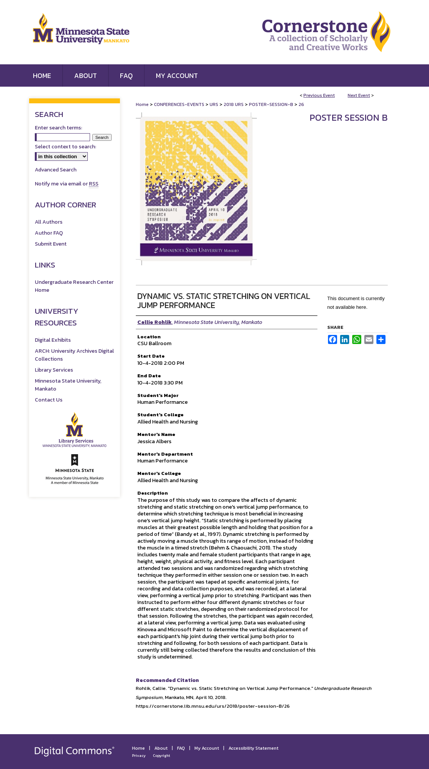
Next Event (359, 95)
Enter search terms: (58, 128)
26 (301, 104)
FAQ (181, 748)
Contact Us (48, 400)
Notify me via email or (66, 184)
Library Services (54, 370)
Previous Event (319, 95)
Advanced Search (55, 170)
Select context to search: (65, 147)
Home (142, 104)
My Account (206, 748)
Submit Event (51, 244)
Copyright (161, 755)
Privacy (139, 755)
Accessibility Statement (253, 748)
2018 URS (234, 104)
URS (214, 104)
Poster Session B (348, 117)
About (161, 748)
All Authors (48, 222)
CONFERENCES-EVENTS (179, 104)
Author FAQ (49, 233)
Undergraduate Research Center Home (74, 286)
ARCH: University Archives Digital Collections (74, 355)
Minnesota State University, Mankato (68, 385)
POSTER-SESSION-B (271, 104)
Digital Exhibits (53, 340)
